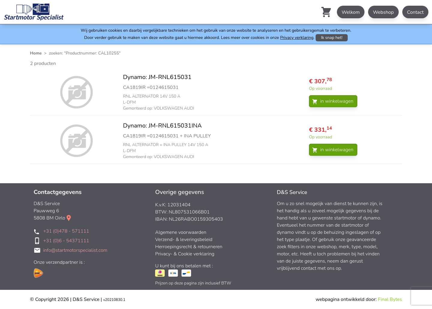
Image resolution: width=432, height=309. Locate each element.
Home (36, 53)
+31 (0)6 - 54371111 (66, 240)
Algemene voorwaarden (180, 232)
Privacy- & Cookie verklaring (184, 254)
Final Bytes (390, 299)
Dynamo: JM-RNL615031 (157, 77)
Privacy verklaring (297, 37)
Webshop (383, 12)
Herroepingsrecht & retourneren (188, 246)
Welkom (351, 12)
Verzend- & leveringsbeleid (183, 239)
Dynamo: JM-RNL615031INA (162, 126)
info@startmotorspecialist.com (75, 250)
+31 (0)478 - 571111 (66, 231)
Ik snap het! (332, 37)
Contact (415, 12)
